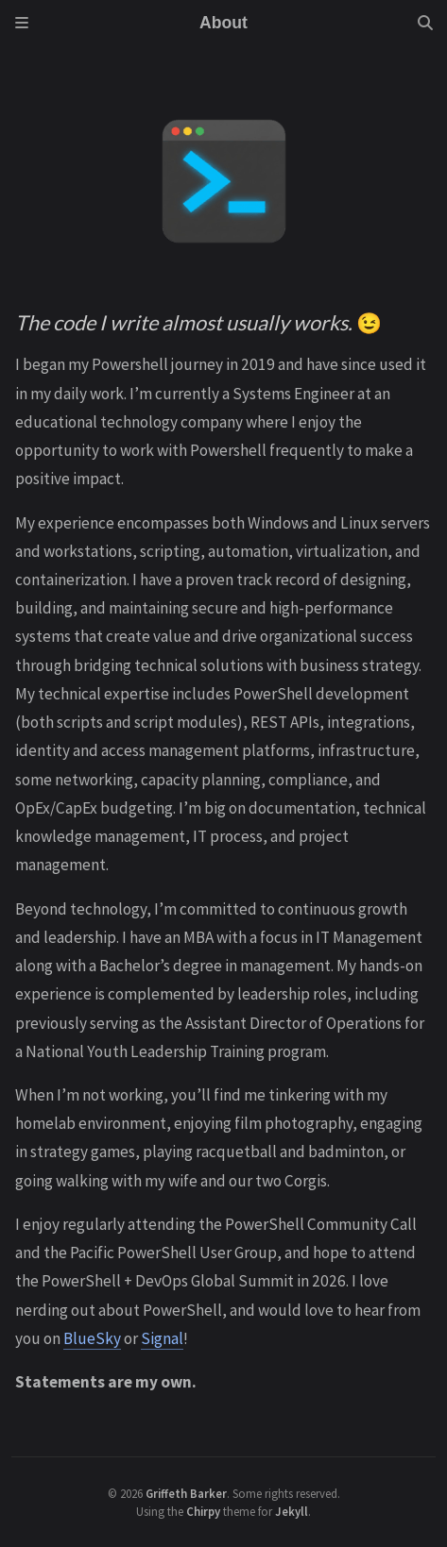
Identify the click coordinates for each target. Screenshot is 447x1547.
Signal (162, 1338)
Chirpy (203, 1511)
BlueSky (92, 1338)
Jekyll (291, 1511)
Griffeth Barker (186, 1493)
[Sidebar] (21, 23)
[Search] (425, 23)
